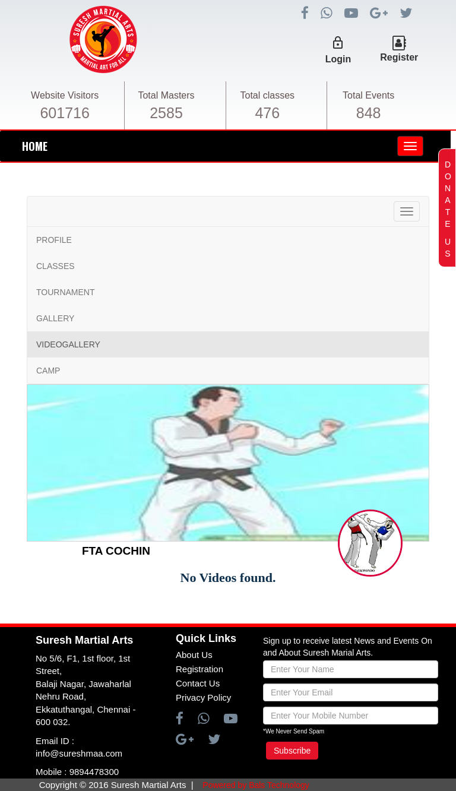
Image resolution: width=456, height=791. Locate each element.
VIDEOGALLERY (68, 344)
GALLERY (55, 318)
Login (338, 59)
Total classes (267, 95)
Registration (199, 669)
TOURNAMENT (65, 292)
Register (399, 57)
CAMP (48, 370)
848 (368, 113)
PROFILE (54, 240)
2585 (166, 113)
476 (267, 113)
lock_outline (338, 43)
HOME (35, 146)
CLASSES (55, 266)
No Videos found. (228, 577)
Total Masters (166, 95)
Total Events (368, 95)
